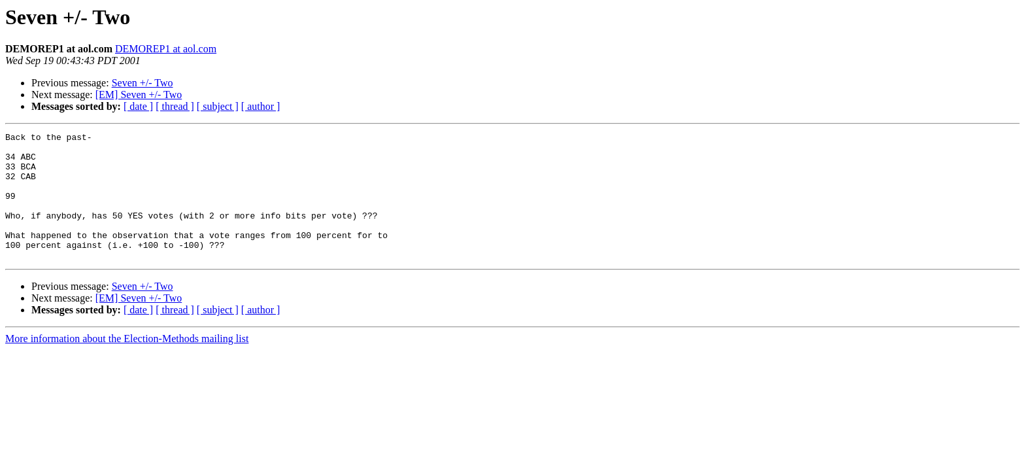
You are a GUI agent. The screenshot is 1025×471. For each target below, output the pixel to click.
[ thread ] (175, 106)
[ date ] (138, 106)
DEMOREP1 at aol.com (165, 48)
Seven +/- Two (142, 82)
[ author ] (260, 106)
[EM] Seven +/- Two (138, 94)
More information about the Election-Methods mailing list (126, 364)
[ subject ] (218, 106)
